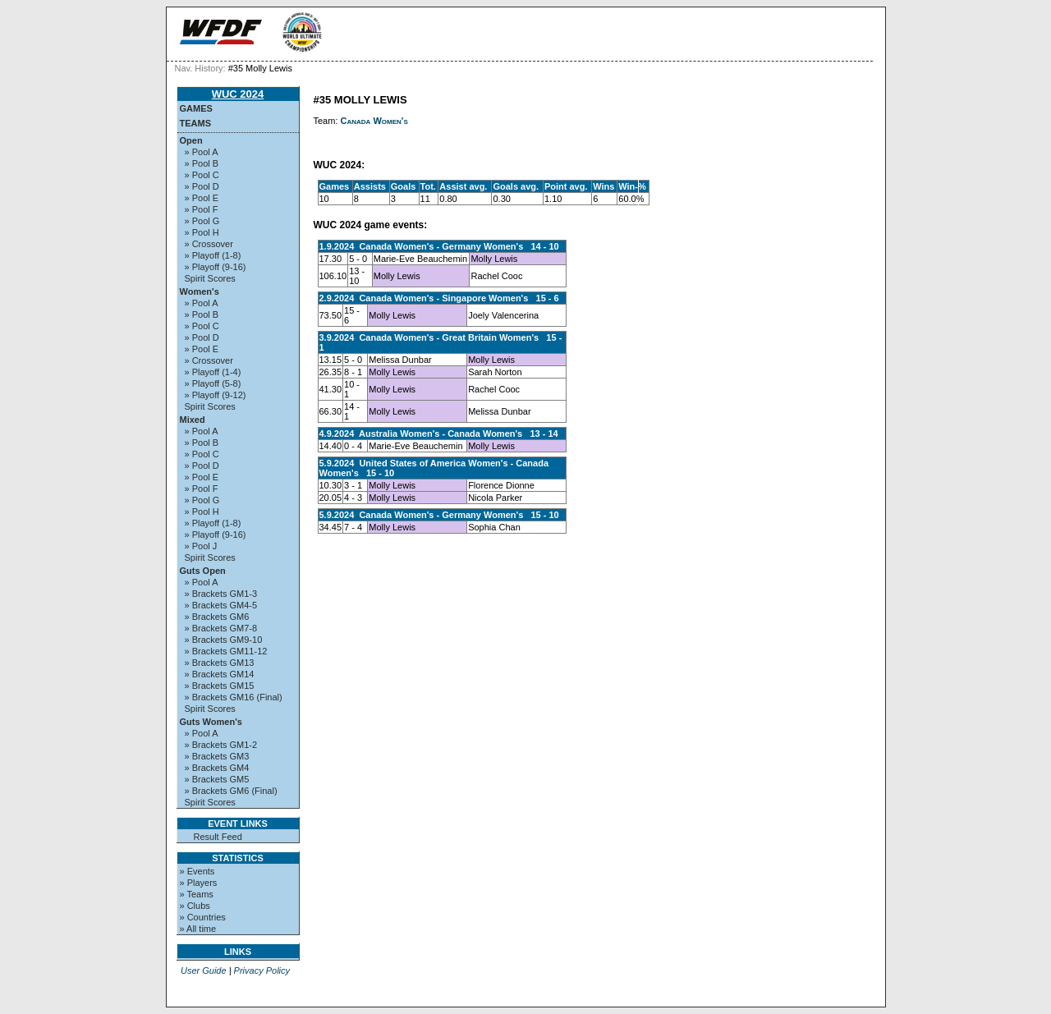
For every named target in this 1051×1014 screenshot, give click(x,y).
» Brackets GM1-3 (221, 594)
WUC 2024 (238, 94)
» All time (198, 929)
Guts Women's (211, 722)
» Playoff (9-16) (215, 267)
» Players (199, 883)
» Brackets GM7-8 (221, 628)
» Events (197, 871)
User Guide (204, 970)
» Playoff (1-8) (213, 255)
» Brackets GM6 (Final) (231, 791)
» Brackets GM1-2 (221, 745)
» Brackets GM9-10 (224, 640)
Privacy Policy (262, 970)
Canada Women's (374, 121)
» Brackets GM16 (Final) (233, 697)
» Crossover (209, 244)
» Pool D (202, 186)
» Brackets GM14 (220, 674)
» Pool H (202, 232)
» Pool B (202, 163)
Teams (196, 123)
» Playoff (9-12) (215, 395)
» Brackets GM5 (217, 779)
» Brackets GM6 (217, 617)
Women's (199, 291)
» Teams (196, 894)
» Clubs (195, 906)
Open (191, 140)
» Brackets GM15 (220, 686)
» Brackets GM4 (217, 768)
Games (196, 108)
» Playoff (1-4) (213, 372)
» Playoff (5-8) (213, 383)
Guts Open (203, 571)
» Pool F (201, 209)
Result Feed (218, 837)
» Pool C (202, 175)
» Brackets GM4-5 (221, 605)
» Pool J (201, 546)
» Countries (203, 917)
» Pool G (202, 221)
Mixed (192, 419)
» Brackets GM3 (217, 756)
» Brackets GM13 (220, 663)
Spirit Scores (210, 278)
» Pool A (201, 152)
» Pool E (202, 198)
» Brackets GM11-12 (226, 651)
